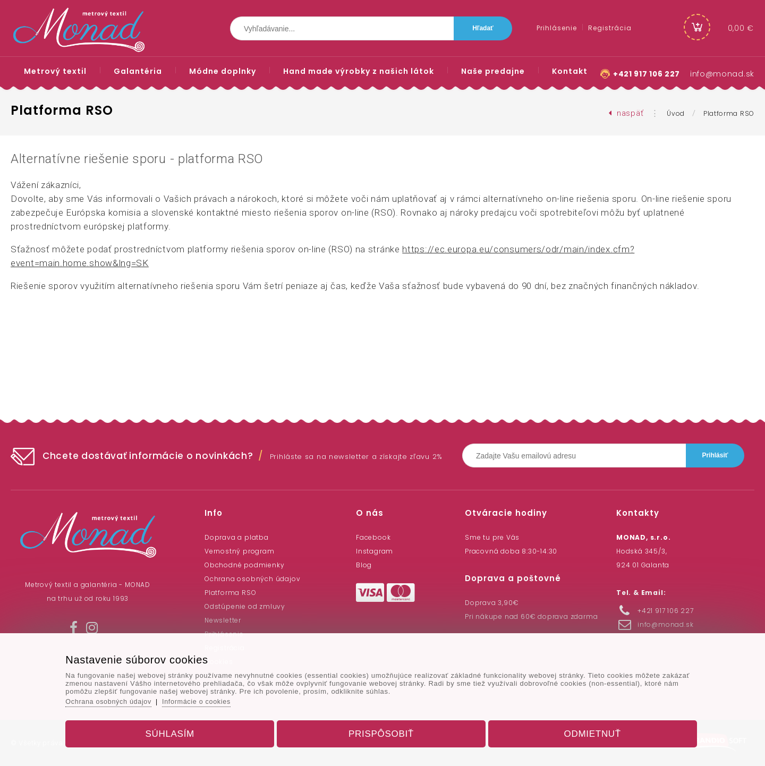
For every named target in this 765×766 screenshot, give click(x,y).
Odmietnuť (585, 731)
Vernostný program (240, 551)
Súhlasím (177, 731)
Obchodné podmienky (244, 564)
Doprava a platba (237, 537)
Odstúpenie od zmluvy (245, 606)
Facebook (373, 537)
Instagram (374, 551)
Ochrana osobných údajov (252, 578)
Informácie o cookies (211, 698)
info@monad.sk (722, 74)
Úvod (676, 113)
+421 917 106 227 (646, 74)
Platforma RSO (728, 113)
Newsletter (223, 620)
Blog (364, 564)
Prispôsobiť (381, 731)
